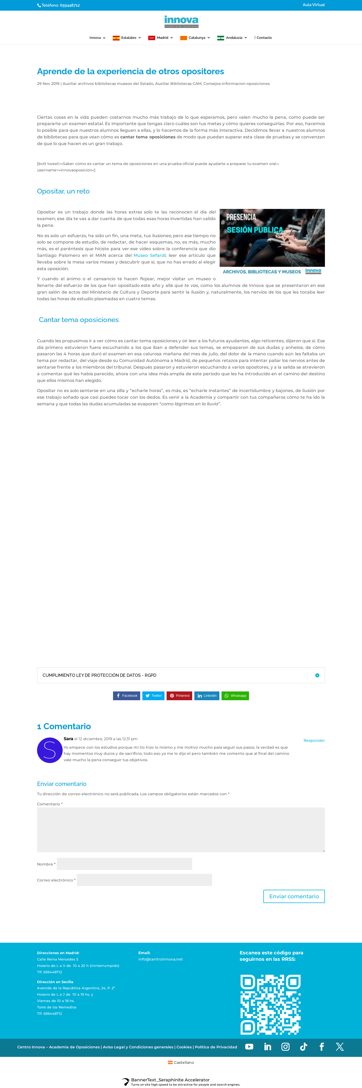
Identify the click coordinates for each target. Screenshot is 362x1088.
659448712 (70, 5)
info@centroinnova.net (160, 959)
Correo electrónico (56, 880)
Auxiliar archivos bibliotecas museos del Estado (108, 83)
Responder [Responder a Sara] (314, 740)
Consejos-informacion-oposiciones (236, 83)
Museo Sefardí (150, 255)
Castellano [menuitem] (184, 1062)
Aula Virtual (314, 5)
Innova (95, 38)
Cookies (184, 1047)
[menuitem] (181, 1062)
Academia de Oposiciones (74, 1047)
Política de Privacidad (216, 1047)
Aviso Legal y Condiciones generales (138, 1047)
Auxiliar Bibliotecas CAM (178, 83)
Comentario (50, 804)
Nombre (46, 864)
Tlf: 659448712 (49, 972)
